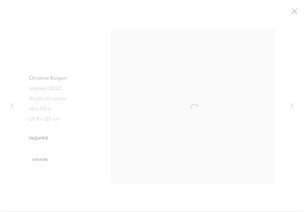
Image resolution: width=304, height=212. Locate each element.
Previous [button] (12, 106)
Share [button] (41, 162)
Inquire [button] (39, 140)
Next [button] (291, 106)
